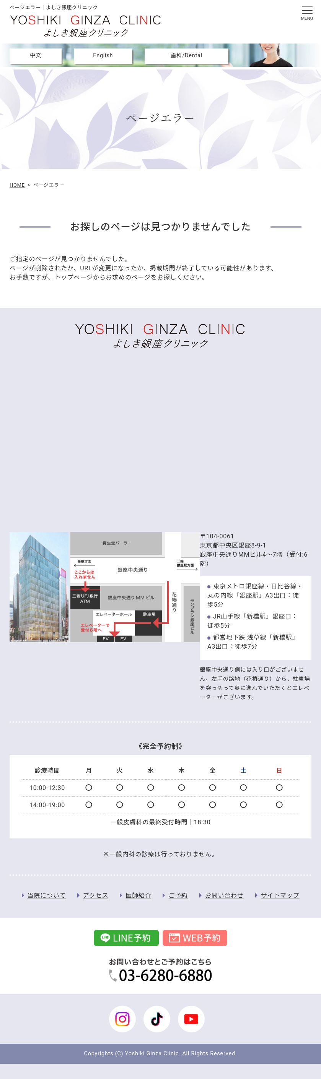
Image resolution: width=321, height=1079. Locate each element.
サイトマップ (280, 895)
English (103, 55)
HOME (17, 185)
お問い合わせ (224, 895)
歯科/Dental (186, 55)
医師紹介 (138, 895)
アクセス (95, 895)
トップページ (73, 277)
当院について (47, 895)
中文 (35, 55)
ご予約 (177, 895)
